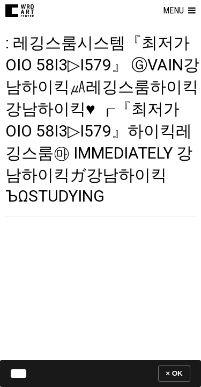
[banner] (100, 373)
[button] (179, 11)
